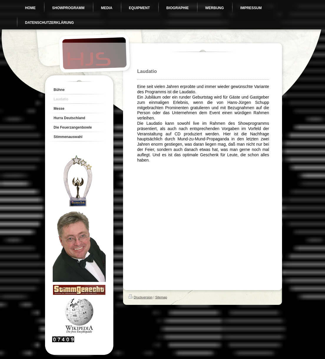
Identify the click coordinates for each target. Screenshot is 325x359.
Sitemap (161, 297)
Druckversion (140, 297)
